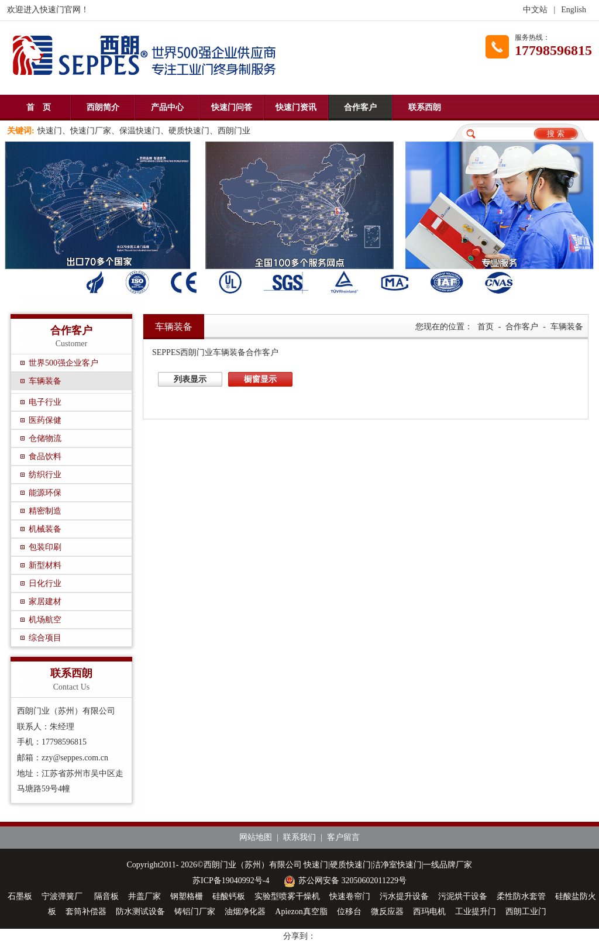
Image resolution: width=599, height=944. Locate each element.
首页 (485, 326)
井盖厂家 (144, 896)
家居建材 (45, 601)
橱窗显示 (260, 379)
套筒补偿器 (86, 911)
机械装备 (45, 529)
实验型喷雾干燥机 (287, 896)
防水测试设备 (140, 911)
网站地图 (255, 837)
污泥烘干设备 (462, 896)
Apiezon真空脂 (301, 911)
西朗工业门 (525, 911)
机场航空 (45, 619)
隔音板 (106, 896)
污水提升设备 (404, 896)
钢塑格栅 (186, 896)
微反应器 (387, 911)
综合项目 (45, 637)
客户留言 (343, 837)
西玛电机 (429, 911)
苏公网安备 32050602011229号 (344, 880)
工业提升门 (475, 911)
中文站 (535, 9)
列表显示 (190, 379)
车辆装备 (45, 381)
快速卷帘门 (349, 896)
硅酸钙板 (228, 896)
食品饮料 (45, 456)
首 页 (38, 107)
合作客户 (360, 107)
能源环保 (45, 492)
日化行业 (45, 583)
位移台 (349, 911)
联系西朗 (424, 107)
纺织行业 (45, 474)
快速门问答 (231, 107)
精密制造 (45, 511)
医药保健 (45, 420)
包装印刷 (45, 547)
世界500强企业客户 (63, 363)
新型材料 (45, 565)
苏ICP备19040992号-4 (230, 880)
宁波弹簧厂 (63, 896)
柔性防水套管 (521, 896)
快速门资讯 (296, 107)
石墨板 (20, 896)
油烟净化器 (245, 911)
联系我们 (299, 837)
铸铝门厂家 (194, 911)
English (573, 9)
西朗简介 (103, 107)
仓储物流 (45, 438)
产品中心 (167, 107)
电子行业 (45, 402)
